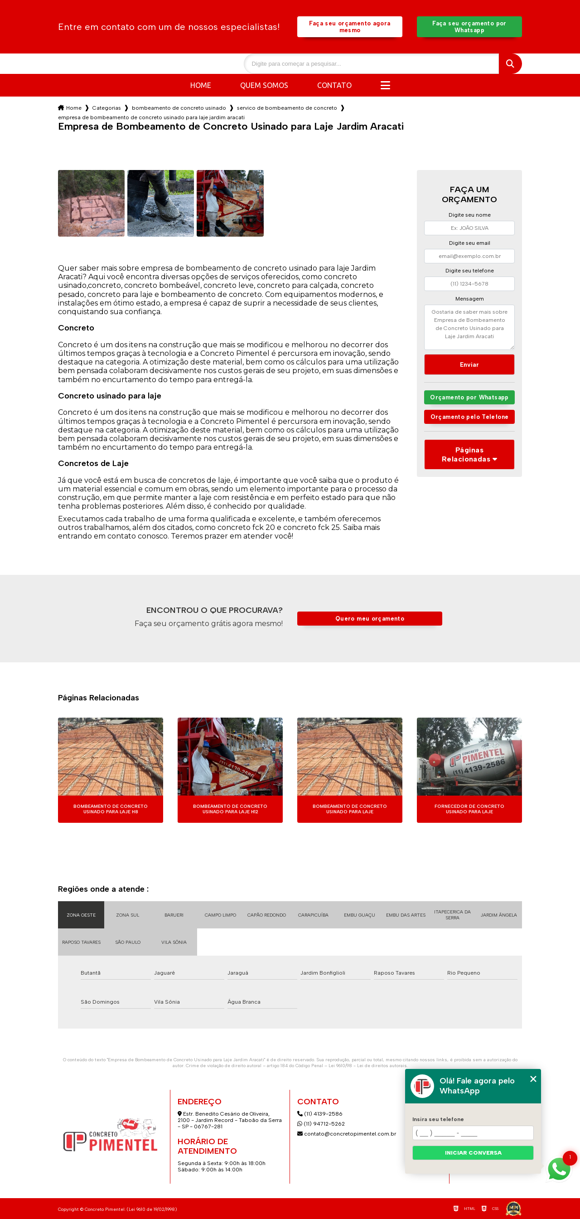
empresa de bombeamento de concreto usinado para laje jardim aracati (151, 117)
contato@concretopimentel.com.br (347, 1134)
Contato (334, 85)
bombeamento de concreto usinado (179, 108)
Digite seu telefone (469, 270)
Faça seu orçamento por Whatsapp (469, 27)
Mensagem (469, 299)
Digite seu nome (470, 215)
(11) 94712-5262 (321, 1124)
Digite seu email (469, 243)
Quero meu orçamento (369, 618)
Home (200, 85)
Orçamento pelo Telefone (469, 416)
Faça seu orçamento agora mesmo (349, 27)
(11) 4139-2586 (320, 1114)
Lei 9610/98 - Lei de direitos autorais (368, 1065)
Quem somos (264, 85)
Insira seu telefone (438, 1119)
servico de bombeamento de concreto (287, 108)
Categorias (106, 108)
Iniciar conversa (473, 1153)
